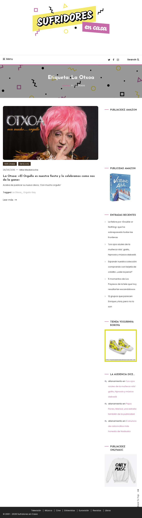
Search (133, 59)
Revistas (97, 510)
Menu (8, 59)
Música (48, 510)
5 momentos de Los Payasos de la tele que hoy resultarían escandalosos (122, 284)
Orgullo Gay (29, 192)
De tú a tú (24, 163)
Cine (58, 510)
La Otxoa (16, 192)
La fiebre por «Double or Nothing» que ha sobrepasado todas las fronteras (120, 229)
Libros (108, 510)
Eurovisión (84, 510)
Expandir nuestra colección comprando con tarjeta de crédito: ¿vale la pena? (122, 266)
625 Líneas (10, 163)
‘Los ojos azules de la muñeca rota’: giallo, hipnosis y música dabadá (122, 249)
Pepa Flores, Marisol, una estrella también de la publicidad (122, 409)
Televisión (36, 510)
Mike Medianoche (29, 169)
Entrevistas (69, 510)
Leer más (10, 199)
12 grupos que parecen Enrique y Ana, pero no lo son (121, 301)
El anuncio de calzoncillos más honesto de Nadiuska (122, 426)
